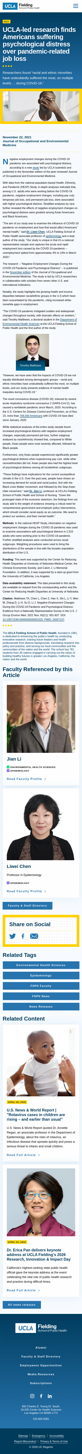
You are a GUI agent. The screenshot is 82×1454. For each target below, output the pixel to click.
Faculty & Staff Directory (41, 1356)
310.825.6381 (41, 1418)
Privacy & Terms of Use (54, 1441)
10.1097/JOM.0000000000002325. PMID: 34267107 (33, 619)
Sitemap (23, 1435)
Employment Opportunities (41, 1365)
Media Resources (41, 1374)
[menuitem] (15, 937)
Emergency (38, 1435)
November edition (20, 272)
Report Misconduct (25, 1441)
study (36, 167)
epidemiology (54, 236)
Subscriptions (41, 1383)
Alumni (40, 1347)
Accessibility (56, 1435)
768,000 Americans (31, 415)
